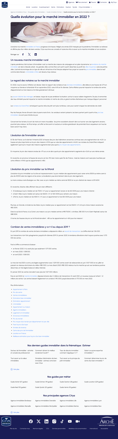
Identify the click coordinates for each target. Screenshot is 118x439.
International (94, 428)
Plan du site (13, 428)
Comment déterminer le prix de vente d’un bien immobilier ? (95, 359)
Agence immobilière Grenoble (45, 401)
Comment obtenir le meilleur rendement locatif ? (45, 352)
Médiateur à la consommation (78, 428)
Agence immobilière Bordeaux (21, 401)
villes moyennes (90, 67)
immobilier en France (33, 47)
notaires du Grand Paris (21, 106)
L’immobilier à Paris (32, 72)
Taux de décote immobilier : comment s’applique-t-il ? (69, 352)
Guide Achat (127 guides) (19, 382)
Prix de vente (18, 292)
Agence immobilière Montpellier (46, 406)
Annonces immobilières (21, 316)
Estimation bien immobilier (22, 298)
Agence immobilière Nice (92, 406)
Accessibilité (104, 428)
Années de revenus (19, 327)
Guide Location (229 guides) (93, 382)
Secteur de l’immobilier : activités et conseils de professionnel (22, 352)
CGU (47, 428)
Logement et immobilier (21, 313)
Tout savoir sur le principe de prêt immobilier (70, 359)
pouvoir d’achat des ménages (23, 97)
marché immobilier (30, 276)
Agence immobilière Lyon (93, 401)
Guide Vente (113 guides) (68, 387)
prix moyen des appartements (69, 145)
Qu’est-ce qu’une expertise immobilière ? (93, 352)
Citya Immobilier (85, 7)
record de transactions (72, 231)
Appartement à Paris (20, 289)
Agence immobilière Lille (68, 401)
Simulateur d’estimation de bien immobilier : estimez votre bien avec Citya (46, 360)
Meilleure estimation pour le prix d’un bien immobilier (31, 336)
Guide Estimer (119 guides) (44, 382)
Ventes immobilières (20, 295)
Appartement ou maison (21, 307)
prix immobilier (91, 69)
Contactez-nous (25, 428)
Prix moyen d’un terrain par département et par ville (31, 322)
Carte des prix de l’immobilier (23, 330)
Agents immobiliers (19, 310)
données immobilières (74, 85)
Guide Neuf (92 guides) (18, 387)
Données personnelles (59, 428)
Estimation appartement (22, 301)
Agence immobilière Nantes (69, 406)
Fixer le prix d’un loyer (20, 325)
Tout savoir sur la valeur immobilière (19, 359)
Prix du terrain (18, 319)
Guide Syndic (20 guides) (43, 387)
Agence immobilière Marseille (21, 406)
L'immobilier (17, 304)
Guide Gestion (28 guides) (69, 382)
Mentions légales (38, 428)
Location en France (19, 333)
